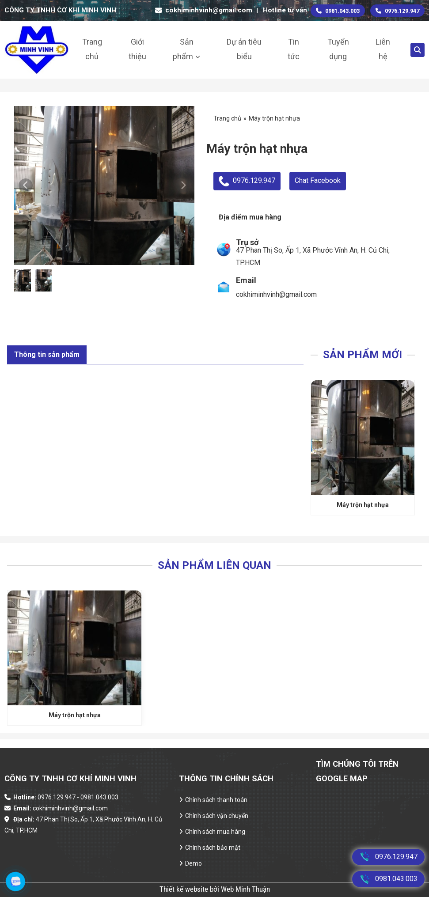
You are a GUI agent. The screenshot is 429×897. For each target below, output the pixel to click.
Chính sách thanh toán (216, 799)
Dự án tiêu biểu (244, 49)
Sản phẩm (183, 49)
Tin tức (294, 49)
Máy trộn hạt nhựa (363, 504)
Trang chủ (92, 49)
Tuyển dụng (338, 49)
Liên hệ (383, 49)
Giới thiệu (137, 49)
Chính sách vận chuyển (216, 815)
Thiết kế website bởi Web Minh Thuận (214, 889)
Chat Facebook (318, 180)
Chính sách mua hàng (215, 831)
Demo (193, 863)
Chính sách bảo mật (212, 847)
